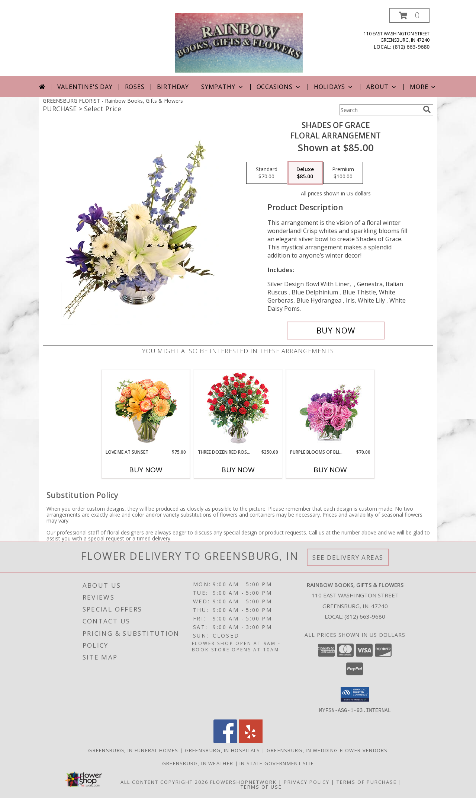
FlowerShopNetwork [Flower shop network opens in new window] (243, 781)
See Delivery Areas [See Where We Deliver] (347, 557)
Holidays (334, 87)
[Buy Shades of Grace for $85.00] (336, 330)
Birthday (173, 87)
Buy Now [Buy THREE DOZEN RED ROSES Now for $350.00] (238, 470)
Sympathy (222, 87)
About (382, 87)
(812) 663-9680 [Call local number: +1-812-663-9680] (411, 46)
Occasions (279, 87)
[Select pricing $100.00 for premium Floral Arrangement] (343, 173)
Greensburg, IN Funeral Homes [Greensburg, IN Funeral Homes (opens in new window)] (133, 750)
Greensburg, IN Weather (198, 763)
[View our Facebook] (225, 740)
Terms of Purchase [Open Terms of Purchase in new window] (367, 781)
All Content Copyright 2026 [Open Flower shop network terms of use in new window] (164, 781)
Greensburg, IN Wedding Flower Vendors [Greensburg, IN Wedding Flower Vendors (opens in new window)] (327, 750)
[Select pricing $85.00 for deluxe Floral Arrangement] (305, 173)
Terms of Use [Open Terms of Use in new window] (261, 786)
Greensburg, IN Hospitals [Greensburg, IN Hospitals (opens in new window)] (222, 750)
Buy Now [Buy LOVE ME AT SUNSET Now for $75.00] (146, 470)
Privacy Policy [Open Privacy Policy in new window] (306, 781)
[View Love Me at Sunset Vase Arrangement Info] (146, 409)
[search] (427, 109)
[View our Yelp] (251, 740)
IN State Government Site (276, 763)
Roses (135, 87)
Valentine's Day (85, 87)
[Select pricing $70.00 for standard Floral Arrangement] (267, 173)
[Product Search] (379, 110)
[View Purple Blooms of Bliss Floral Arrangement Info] (330, 409)
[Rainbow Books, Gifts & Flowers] (239, 42)
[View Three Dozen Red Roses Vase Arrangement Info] (238, 409)
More (423, 87)
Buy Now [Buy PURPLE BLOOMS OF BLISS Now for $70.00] (330, 470)
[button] (409, 15)
